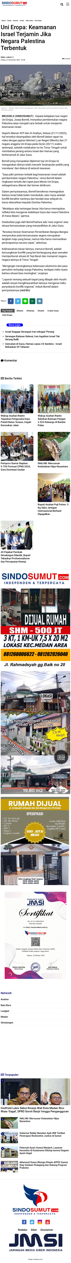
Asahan (5, 999)
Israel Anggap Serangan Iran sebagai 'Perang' (30, 331)
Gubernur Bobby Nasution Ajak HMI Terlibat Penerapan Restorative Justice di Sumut (42, 1134)
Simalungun (7, 1022)
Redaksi (22, 1229)
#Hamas (30, 311)
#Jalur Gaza (53, 311)
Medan (4, 1016)
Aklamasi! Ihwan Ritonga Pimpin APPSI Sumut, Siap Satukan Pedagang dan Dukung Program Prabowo (44, 1165)
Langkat (5, 1011)
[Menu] (68, 4)
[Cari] (62, 4)
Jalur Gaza (29, 21)
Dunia (9, 21)
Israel (22, 21)
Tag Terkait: (7, 311)
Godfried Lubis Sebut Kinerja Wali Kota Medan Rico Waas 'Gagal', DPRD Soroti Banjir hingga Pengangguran (35, 1109)
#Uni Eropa (7, 315)
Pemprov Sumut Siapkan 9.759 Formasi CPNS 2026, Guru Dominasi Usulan (16, 466)
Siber (34, 1229)
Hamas (15, 21)
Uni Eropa (38, 21)
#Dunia (19, 311)
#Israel (41, 311)
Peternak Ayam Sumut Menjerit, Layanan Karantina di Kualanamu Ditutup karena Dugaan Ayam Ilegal (44, 1150)
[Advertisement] (35, 1048)
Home (3, 21)
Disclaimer (46, 1229)
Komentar (66, 58)
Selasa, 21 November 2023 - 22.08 (13, 60)
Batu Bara (6, 1005)
